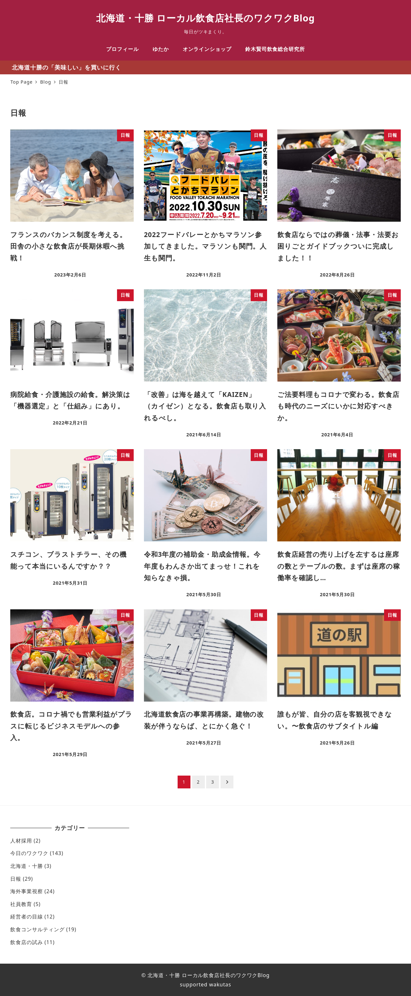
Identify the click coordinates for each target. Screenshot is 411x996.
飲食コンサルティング (37, 929)
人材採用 (21, 840)
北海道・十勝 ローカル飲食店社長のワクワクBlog (205, 18)
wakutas (219, 984)
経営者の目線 (26, 916)
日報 (15, 878)
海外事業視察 (26, 891)
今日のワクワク (29, 853)
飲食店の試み (26, 942)
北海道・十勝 (26, 865)
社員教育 (21, 904)
